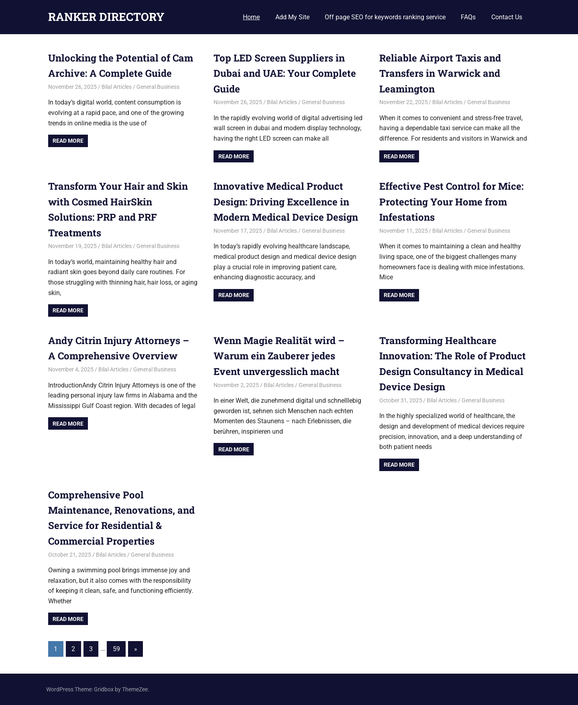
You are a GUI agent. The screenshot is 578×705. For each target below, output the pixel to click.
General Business (157, 87)
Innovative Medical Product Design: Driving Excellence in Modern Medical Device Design (286, 201)
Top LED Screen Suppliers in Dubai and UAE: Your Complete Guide (285, 73)
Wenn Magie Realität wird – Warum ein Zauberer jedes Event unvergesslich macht (279, 356)
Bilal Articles (117, 87)
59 (116, 649)
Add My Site (292, 17)
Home (251, 17)
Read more (68, 140)
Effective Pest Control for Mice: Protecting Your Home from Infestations (451, 201)
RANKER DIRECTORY (106, 16)
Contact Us (506, 17)
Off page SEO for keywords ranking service (385, 17)
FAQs (468, 17)
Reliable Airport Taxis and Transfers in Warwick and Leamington (440, 73)
